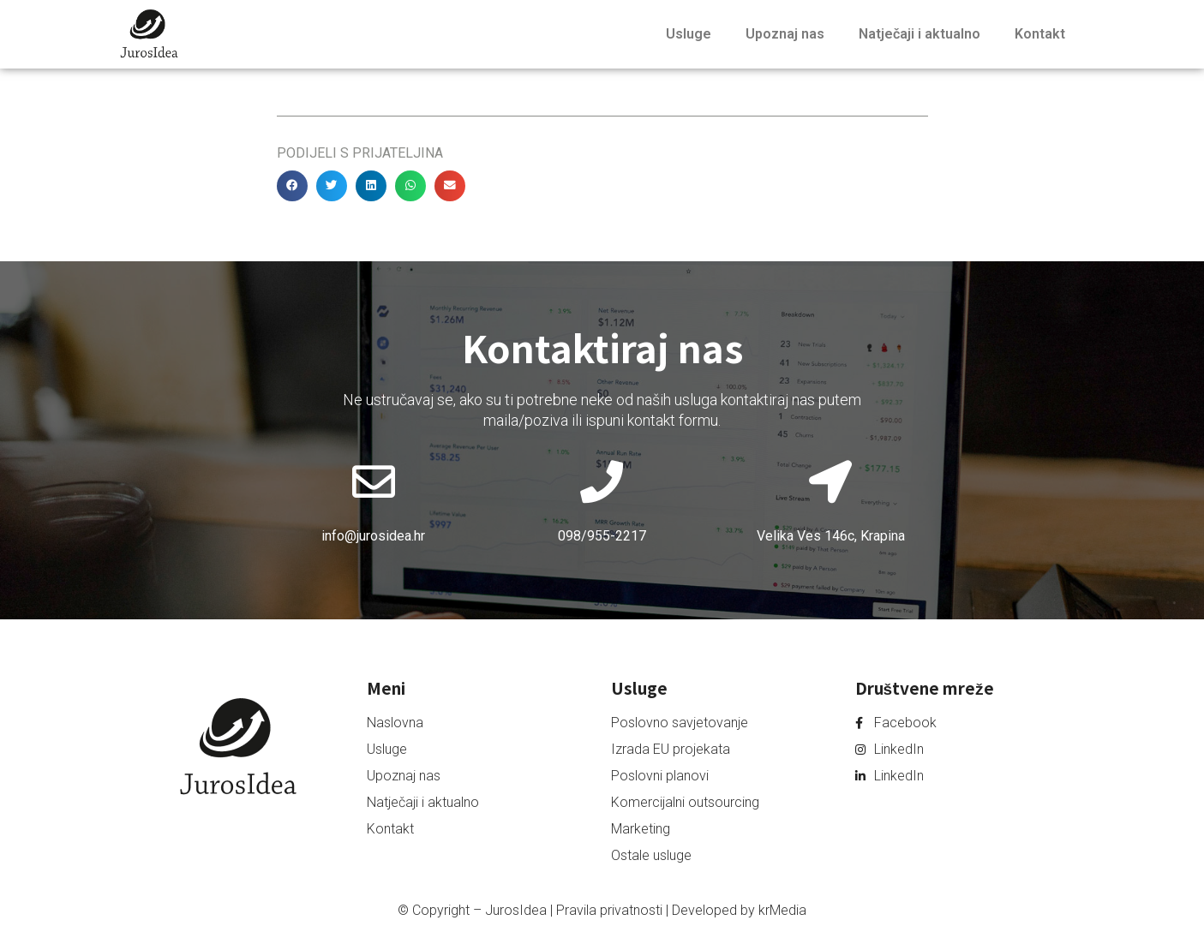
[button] (292, 185)
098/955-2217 (602, 536)
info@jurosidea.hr (373, 536)
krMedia (782, 910)
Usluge (688, 34)
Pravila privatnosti (609, 910)
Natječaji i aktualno (919, 34)
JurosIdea (516, 910)
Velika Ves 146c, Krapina (831, 536)
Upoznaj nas (785, 34)
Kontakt (1040, 34)
